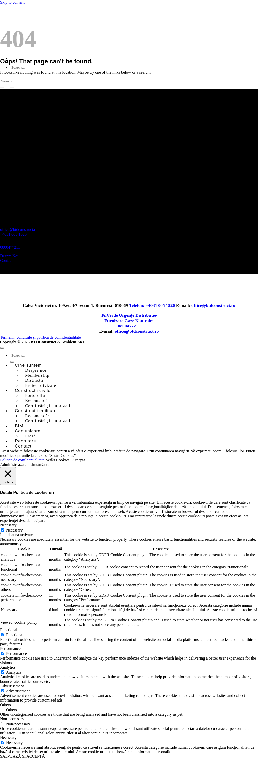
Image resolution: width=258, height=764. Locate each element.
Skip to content (12, 2)
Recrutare (25, 441)
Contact (6, 260)
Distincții (34, 380)
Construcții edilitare (36, 410)
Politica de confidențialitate (22, 460)
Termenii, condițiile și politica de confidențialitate (40, 337)
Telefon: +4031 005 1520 (152, 305)
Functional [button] (8, 630)
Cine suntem (28, 365)
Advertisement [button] (12, 686)
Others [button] (5, 705)
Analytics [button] (7, 667)
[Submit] (12, 87)
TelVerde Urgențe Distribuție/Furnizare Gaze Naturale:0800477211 (129, 320)
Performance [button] (10, 648)
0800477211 (10, 247)
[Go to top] (2, 348)
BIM (19, 425)
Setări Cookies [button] (58, 460)
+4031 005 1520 (13, 234)
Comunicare (28, 431)
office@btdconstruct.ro (18, 229)
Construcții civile (33, 390)
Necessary (14, 530)
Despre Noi (9, 256)
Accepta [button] (78, 460)
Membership (37, 375)
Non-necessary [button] (12, 719)
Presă (30, 436)
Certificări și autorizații (48, 405)
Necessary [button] (8, 525)
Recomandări (38, 400)
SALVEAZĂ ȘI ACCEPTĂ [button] (22, 756)
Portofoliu (35, 395)
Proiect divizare (40, 385)
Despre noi (35, 370)
